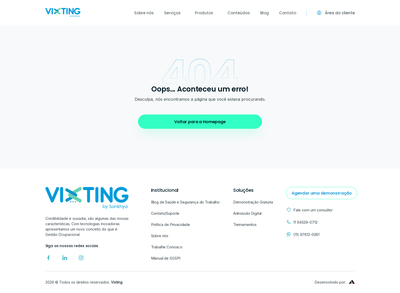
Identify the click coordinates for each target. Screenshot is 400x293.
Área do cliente (336, 13)
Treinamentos (243, 224)
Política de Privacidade (170, 224)
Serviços (174, 13)
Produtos (206, 13)
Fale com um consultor (306, 209)
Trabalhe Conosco (167, 247)
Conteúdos (239, 13)
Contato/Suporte (165, 213)
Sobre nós (144, 13)
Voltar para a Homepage (200, 122)
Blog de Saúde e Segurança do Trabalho (185, 202)
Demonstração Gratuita (251, 202)
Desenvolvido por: (335, 282)
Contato (287, 13)
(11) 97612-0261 (300, 234)
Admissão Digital (246, 213)
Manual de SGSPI (166, 258)
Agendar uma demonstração (319, 193)
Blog (264, 13)
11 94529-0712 (299, 222)
